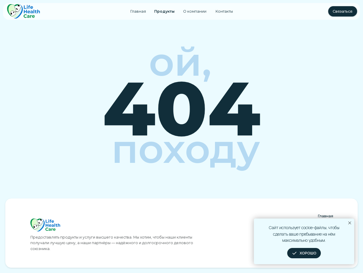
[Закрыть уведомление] (350, 223)
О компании (194, 11)
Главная (138, 11)
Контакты (224, 11)
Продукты (164, 11)
